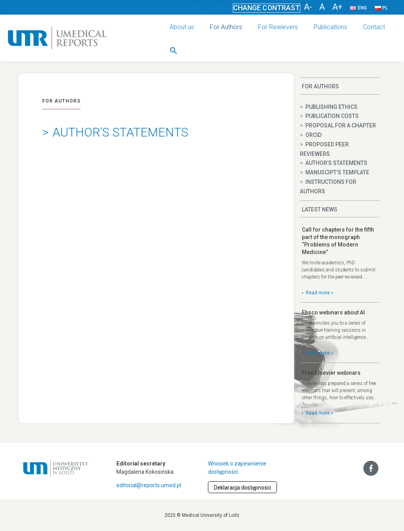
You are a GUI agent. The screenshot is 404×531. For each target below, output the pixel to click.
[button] (173, 50)
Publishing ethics (331, 107)
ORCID (313, 135)
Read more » (319, 292)
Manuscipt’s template (337, 172)
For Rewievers (278, 27)
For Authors (226, 27)
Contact (374, 27)
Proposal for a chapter (340, 125)
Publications (330, 27)
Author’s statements (336, 163)
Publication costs (332, 116)
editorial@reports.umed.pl (148, 485)
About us (182, 27)
